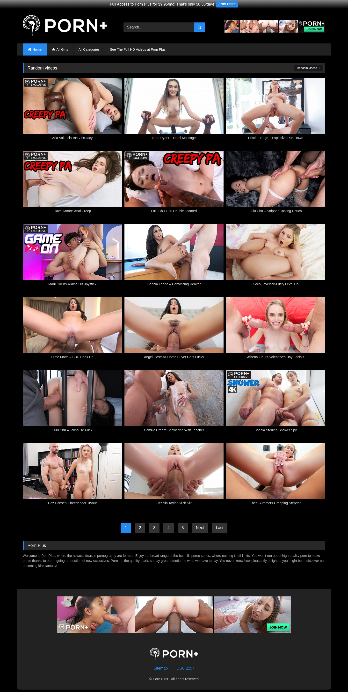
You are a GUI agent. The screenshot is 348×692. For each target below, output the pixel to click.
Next (200, 528)
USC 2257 (186, 668)
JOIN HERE (227, 4)
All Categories (89, 49)
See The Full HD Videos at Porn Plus (138, 49)
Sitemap (161, 668)
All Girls (62, 49)
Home (37, 49)
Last (219, 528)
